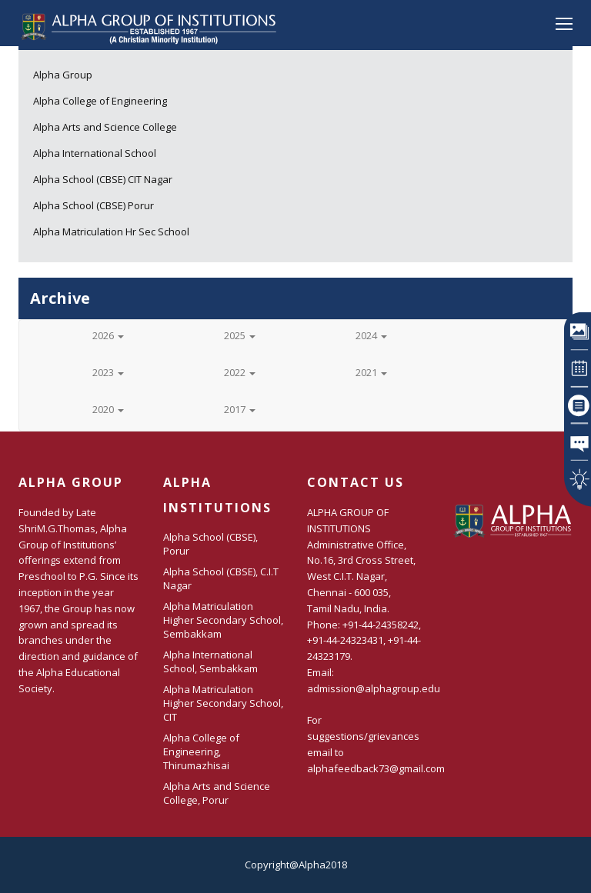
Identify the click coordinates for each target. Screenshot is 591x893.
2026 (108, 335)
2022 (239, 372)
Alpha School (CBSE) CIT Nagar (102, 179)
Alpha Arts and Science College (105, 127)
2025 (239, 335)
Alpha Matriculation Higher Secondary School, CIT (223, 703)
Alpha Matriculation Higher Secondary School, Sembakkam (223, 620)
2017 (239, 409)
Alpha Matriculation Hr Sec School (111, 231)
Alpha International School (94, 153)
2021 (371, 372)
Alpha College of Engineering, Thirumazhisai (201, 751)
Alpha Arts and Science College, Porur (216, 793)
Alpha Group (62, 75)
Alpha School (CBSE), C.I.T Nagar (221, 578)
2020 (108, 409)
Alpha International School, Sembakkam (210, 661)
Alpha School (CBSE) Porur (93, 205)
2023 (108, 372)
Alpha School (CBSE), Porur (210, 544)
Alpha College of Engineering (100, 101)
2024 (371, 335)
